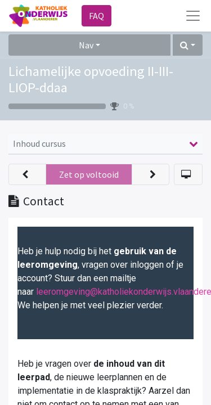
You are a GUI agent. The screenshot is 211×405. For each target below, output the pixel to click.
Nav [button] (86, 45)
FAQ (96, 15)
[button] (188, 45)
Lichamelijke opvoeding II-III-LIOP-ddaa (90, 79)
